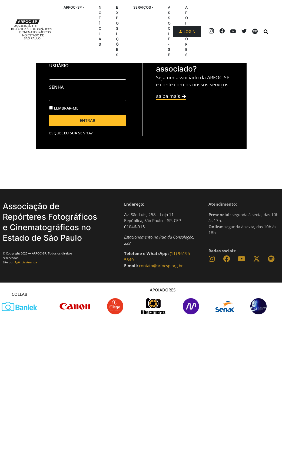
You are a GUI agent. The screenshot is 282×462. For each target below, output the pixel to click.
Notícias (100, 25)
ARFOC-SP (73, 7)
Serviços (142, 7)
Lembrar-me (63, 108)
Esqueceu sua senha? (70, 132)
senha (56, 87)
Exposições (117, 31)
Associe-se (169, 31)
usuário (59, 66)
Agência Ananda (26, 262)
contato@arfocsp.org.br (161, 265)
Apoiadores (186, 31)
